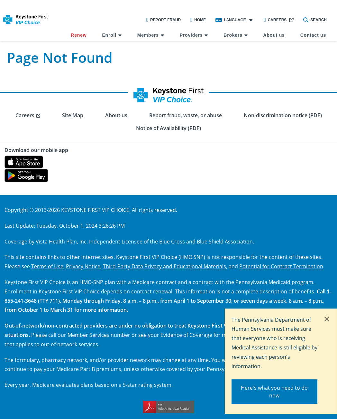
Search (315, 20)
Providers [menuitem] (191, 35)
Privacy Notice (83, 266)
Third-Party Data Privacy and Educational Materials (164, 266)
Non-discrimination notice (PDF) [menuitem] (283, 115)
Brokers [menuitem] (232, 35)
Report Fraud (163, 20)
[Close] (327, 319)
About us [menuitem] (274, 35)
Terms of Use (47, 266)
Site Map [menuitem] (72, 115)
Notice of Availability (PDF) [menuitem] (168, 128)
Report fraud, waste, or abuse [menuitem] (185, 115)
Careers (275, 20)
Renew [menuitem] (79, 35)
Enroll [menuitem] (109, 35)
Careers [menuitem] (24, 115)
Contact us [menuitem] (313, 35)
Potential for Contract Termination (281, 266)
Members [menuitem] (148, 35)
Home (198, 20)
